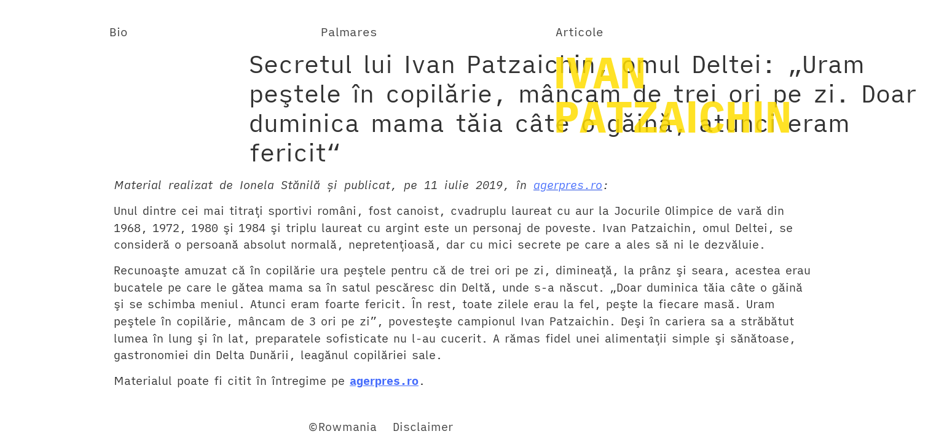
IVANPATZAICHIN (672, 94)
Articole (580, 31)
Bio (118, 31)
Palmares (349, 31)
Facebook (36, 426)
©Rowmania (342, 426)
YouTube (143, 426)
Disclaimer (423, 426)
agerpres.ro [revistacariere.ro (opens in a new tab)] (567, 184)
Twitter (91, 426)
